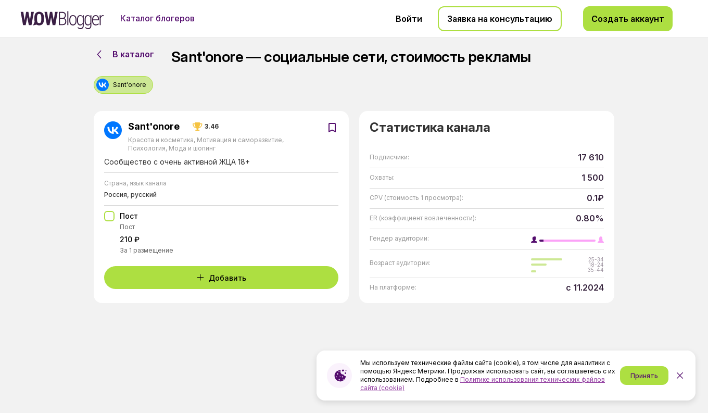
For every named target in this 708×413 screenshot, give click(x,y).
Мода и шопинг (191, 148)
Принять (644, 376)
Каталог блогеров (157, 18)
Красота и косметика (161, 140)
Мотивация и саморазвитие (239, 140)
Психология (147, 148)
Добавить (221, 277)
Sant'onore (154, 126)
